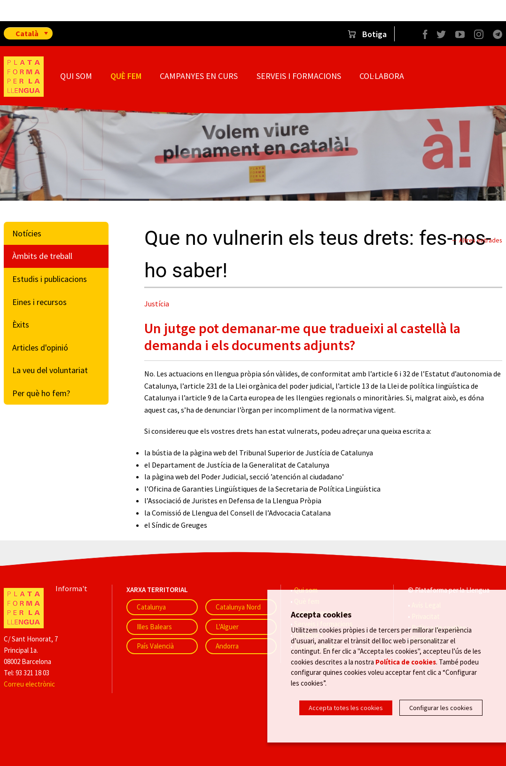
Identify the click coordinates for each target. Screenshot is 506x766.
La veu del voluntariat (50, 370)
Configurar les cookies (441, 707)
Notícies (26, 233)
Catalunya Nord (238, 606)
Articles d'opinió (40, 347)
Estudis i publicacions (49, 279)
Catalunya (151, 606)
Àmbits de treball (42, 255)
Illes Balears (154, 626)
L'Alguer (227, 626)
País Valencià (155, 645)
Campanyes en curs (199, 75)
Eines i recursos (39, 302)
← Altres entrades (476, 240)
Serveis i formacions (299, 75)
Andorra (227, 645)
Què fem (125, 75)
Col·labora (381, 75)
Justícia (156, 303)
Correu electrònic (29, 684)
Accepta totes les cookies (346, 707)
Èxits (20, 324)
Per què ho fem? (41, 393)
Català (27, 33)
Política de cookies (405, 663)
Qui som (76, 75)
